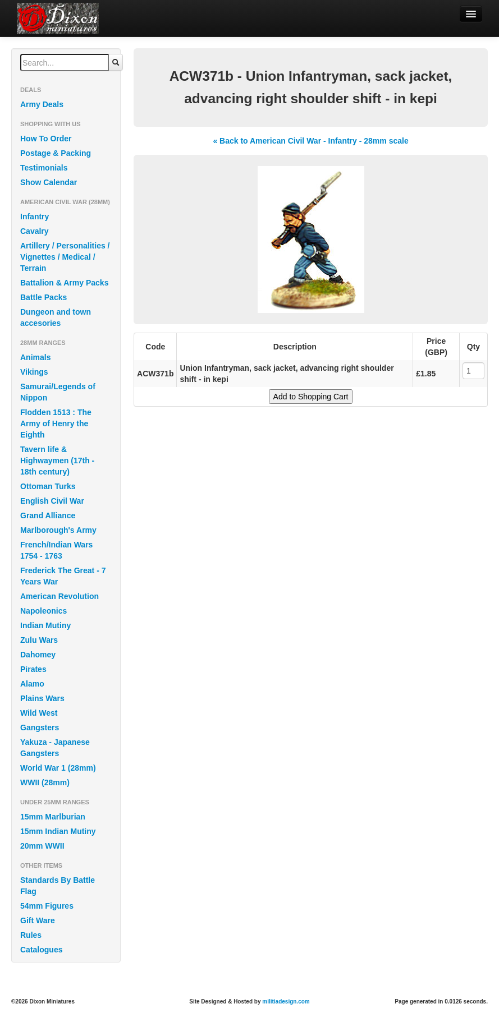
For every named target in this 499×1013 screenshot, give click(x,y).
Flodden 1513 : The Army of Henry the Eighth (55, 423)
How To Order (46, 138)
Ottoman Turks (48, 486)
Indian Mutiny (45, 625)
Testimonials (44, 167)
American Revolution (59, 596)
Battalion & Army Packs (64, 282)
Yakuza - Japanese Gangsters (55, 748)
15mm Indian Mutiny (58, 831)
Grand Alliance (47, 515)
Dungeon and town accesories (55, 317)
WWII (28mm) (45, 782)
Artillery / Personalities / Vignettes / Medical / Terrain (65, 257)
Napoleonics (43, 610)
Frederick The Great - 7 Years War (63, 576)
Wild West (39, 712)
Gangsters (39, 727)
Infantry (34, 216)
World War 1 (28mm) (58, 767)
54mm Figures (47, 905)
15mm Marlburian (52, 816)
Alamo (32, 683)
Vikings (34, 371)
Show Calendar (48, 182)
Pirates (33, 669)
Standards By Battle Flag (57, 886)
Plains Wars (42, 698)
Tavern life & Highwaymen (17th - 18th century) (57, 460)
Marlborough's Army (58, 530)
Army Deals (41, 104)
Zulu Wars (39, 640)
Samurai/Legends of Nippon (57, 392)
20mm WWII (42, 845)
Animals (35, 357)
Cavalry (34, 231)
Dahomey (38, 654)
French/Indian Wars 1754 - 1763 (56, 550)
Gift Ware (37, 920)
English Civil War (52, 500)
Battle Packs (43, 297)
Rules (31, 935)
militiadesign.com (285, 1001)
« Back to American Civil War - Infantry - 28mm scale (310, 140)
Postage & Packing (55, 153)
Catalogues (41, 949)
